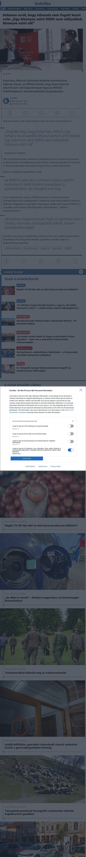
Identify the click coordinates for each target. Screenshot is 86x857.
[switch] (71, 426)
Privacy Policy (55, 466)
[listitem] (43, 421)
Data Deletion (30, 466)
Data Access (43, 466)
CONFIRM (27, 458)
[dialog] (43, 428)
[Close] (82, 391)
